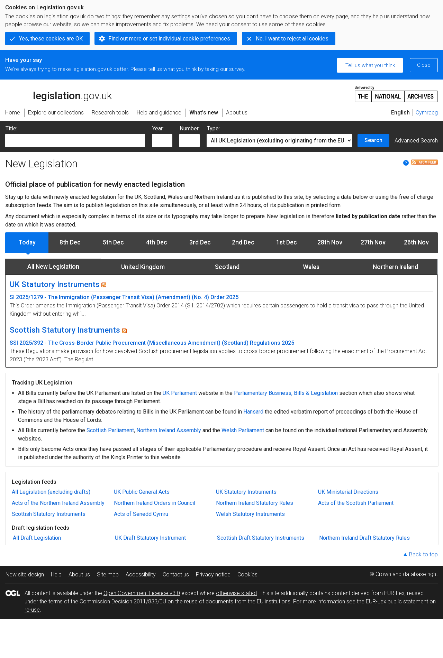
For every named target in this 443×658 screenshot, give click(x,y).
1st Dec (286, 242)
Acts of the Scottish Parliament (356, 503)
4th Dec (156, 242)
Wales (311, 266)
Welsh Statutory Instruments (250, 514)
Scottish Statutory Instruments (65, 329)
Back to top (423, 554)
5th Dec (113, 242)
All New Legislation (53, 266)
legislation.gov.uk (58, 93)
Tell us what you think (370, 65)
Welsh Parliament (243, 430)
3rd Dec (200, 242)
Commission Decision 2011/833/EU (123, 601)
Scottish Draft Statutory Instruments (260, 538)
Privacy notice (213, 574)
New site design (25, 574)
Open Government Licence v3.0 (141, 593)
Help (56, 574)
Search (373, 140)
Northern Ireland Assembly (168, 430)
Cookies (247, 574)
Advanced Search (416, 140)
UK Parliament (180, 393)
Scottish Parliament (110, 430)
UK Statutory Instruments (55, 284)
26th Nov (416, 242)
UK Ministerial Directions (348, 492)
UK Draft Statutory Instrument (150, 538)
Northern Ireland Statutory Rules (254, 503)
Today (27, 242)
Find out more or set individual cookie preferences (169, 38)
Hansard (253, 411)
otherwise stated (236, 593)
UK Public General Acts (142, 492)
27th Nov (373, 242)
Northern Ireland (395, 266)
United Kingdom (143, 266)
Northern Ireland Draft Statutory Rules (364, 538)
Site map (108, 574)
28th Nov (329, 242)
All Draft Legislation (37, 538)
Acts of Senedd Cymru (141, 514)
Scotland (227, 266)
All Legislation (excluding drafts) (51, 492)
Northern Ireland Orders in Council (154, 503)
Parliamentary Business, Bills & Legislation (286, 393)
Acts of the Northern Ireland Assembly (58, 503)
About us (79, 574)
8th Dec (70, 242)
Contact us (176, 574)
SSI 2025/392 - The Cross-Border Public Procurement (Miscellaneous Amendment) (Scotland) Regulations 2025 (152, 343)
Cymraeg (427, 112)
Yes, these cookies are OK (51, 38)
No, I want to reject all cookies (292, 38)
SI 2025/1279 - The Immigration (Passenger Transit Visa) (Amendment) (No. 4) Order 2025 (124, 297)
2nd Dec (243, 242)
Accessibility (141, 574)
